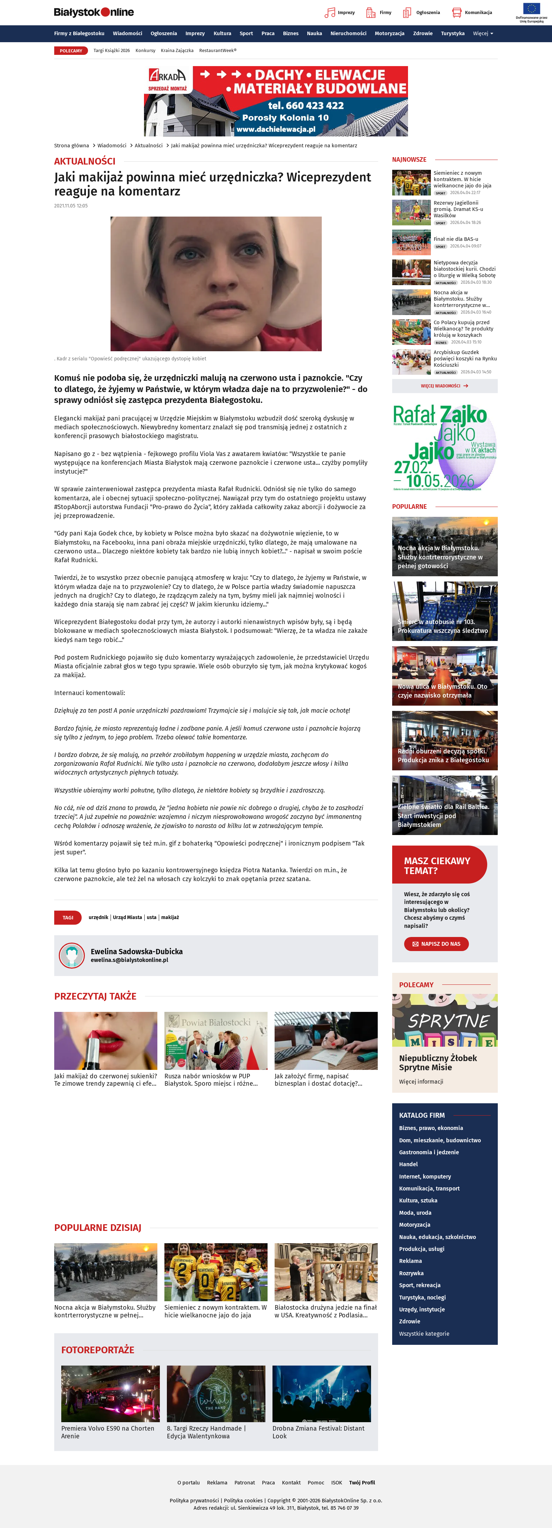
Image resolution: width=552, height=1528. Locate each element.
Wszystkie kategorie (424, 1333)
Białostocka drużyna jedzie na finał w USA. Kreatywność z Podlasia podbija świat (326, 1311)
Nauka (314, 33)
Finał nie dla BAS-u (456, 239)
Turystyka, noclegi (422, 1297)
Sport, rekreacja (420, 1285)
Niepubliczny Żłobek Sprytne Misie (438, 1063)
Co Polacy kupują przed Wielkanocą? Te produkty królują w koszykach (463, 328)
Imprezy (340, 12)
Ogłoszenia (421, 12)
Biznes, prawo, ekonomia (431, 1128)
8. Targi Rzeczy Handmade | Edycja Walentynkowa (206, 1432)
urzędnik (98, 917)
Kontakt (291, 1482)
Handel (408, 1164)
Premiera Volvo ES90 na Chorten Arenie (108, 1432)
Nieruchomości (348, 33)
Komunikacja (472, 12)
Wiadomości (127, 33)
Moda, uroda (415, 1212)
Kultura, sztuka (418, 1200)
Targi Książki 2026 (112, 50)
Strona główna (71, 145)
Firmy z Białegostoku (79, 33)
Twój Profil (362, 1482)
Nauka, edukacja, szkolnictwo (437, 1237)
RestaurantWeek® (218, 50)
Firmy (378, 12)
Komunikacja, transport (429, 1188)
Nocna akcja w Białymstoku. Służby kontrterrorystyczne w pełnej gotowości (105, 1311)
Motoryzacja (389, 33)
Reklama (410, 1261)
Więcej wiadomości (440, 386)
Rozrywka (411, 1273)
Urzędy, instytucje (422, 1309)
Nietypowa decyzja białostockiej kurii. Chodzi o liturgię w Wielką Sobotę (465, 268)
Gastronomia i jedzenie (429, 1152)
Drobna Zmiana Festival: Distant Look (318, 1432)
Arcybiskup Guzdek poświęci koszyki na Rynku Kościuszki (465, 358)
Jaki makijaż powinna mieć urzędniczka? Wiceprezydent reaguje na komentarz (264, 145)
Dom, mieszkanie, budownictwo (440, 1140)
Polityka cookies (243, 1500)
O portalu (188, 1482)
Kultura (222, 33)
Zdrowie (423, 33)
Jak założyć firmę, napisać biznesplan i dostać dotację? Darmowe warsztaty (316, 1080)
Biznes (291, 33)
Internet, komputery (425, 1176)
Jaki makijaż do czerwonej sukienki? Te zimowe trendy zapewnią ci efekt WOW (105, 1080)
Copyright (279, 1500)
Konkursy (145, 50)
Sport (246, 33)
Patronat (244, 1482)
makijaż (170, 917)
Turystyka (453, 33)
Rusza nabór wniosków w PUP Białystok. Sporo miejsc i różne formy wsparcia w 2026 (208, 1080)
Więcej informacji (421, 1081)
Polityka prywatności (194, 1500)
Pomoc (316, 1482)
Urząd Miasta (127, 917)
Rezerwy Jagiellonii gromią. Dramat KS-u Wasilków (458, 209)
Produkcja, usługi (422, 1249)
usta (152, 917)
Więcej (483, 33)
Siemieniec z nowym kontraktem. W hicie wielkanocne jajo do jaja (215, 1311)
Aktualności (149, 145)
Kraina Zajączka (177, 50)
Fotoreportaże (97, 1349)
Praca (268, 33)
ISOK (336, 1482)
